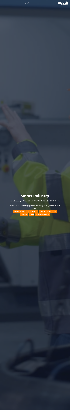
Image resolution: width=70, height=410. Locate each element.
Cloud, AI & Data (51, 211)
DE (28, 3)
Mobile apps (23, 214)
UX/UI (32, 214)
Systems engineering (31, 211)
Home (3, 3)
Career (21, 3)
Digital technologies (19, 211)
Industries (15, 3)
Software (42, 211)
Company (9, 3)
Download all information (42, 214)
